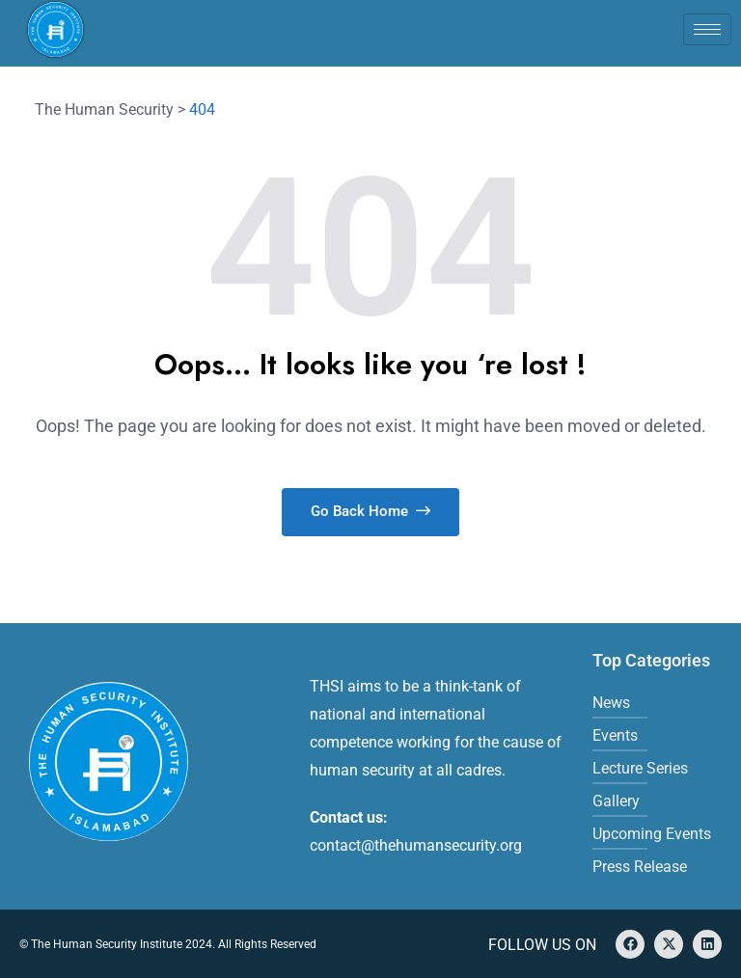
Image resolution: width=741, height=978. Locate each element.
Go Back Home (370, 511)
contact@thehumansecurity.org (416, 845)
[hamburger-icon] (707, 29)
